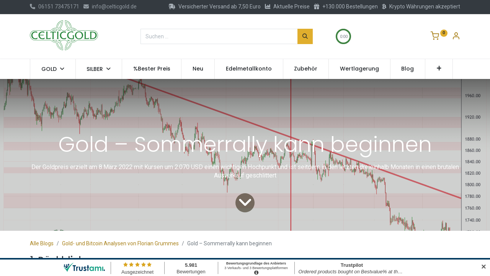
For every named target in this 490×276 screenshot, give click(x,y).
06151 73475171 (54, 6)
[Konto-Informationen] (456, 37)
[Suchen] (305, 36)
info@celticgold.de (110, 6)
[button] (438, 69)
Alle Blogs (42, 243)
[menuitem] (151, 69)
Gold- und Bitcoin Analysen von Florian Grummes (120, 243)
